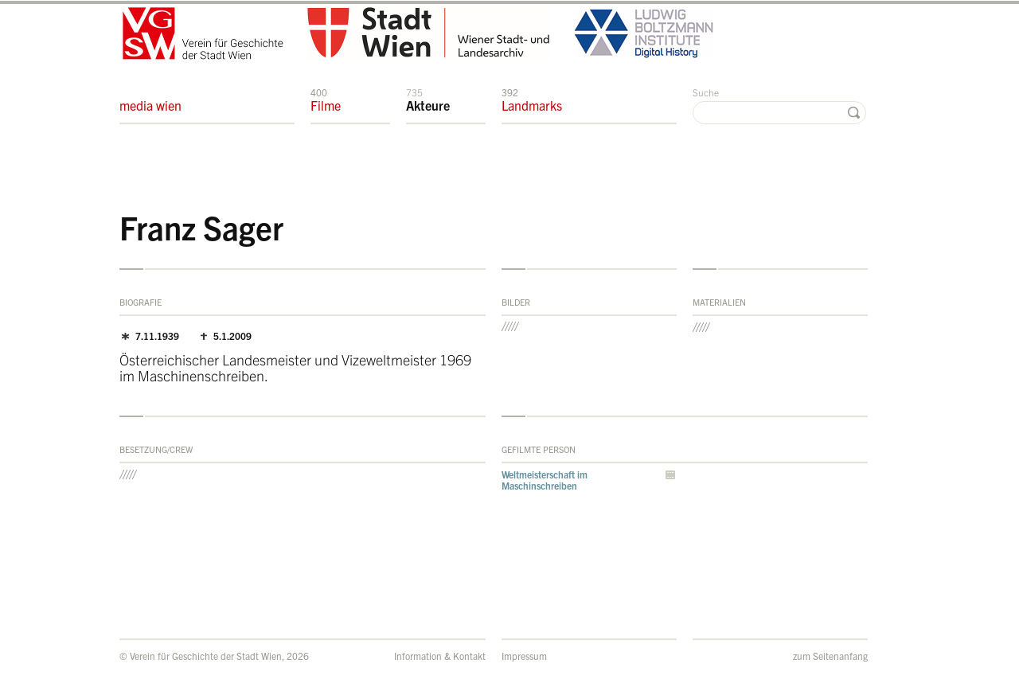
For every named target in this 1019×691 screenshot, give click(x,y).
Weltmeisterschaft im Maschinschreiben (545, 479)
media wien (150, 99)
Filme (325, 99)
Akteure (428, 99)
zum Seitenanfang (830, 656)
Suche (706, 92)
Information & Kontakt (440, 656)
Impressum (524, 656)
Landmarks (532, 99)
